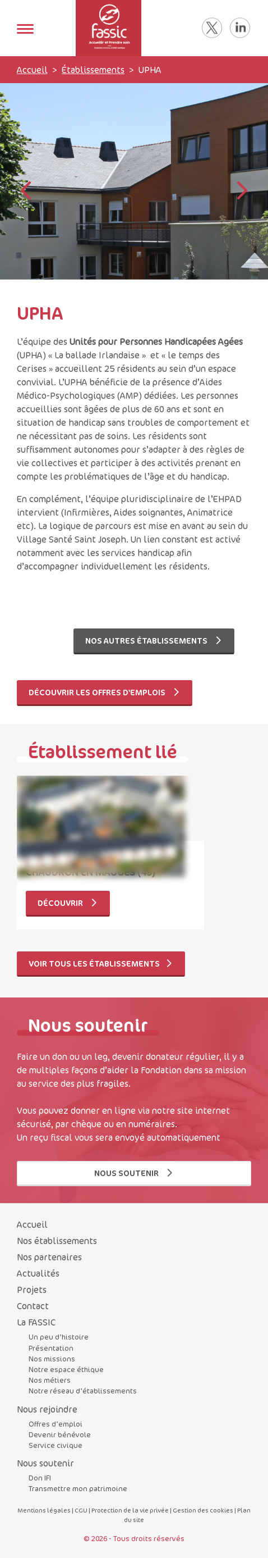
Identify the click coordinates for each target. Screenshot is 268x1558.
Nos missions (52, 1359)
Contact (33, 1306)
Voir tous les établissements (101, 963)
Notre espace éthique (66, 1369)
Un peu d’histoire (59, 1337)
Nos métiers (50, 1380)
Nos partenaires (49, 1257)
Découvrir (68, 903)
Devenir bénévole (60, 1434)
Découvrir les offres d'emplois (105, 692)
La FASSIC (36, 1322)
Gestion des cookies (203, 1510)
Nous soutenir (134, 1173)
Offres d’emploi (55, 1424)
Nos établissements (57, 1240)
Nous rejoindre (47, 1409)
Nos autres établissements (154, 640)
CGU (81, 1510)
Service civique (55, 1445)
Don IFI (40, 1478)
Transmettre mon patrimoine (78, 1488)
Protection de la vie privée (130, 1510)
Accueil (32, 69)
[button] (242, 191)
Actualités (38, 1273)
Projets (32, 1289)
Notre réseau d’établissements (83, 1391)
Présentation (51, 1348)
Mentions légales (44, 1510)
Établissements (93, 69)
